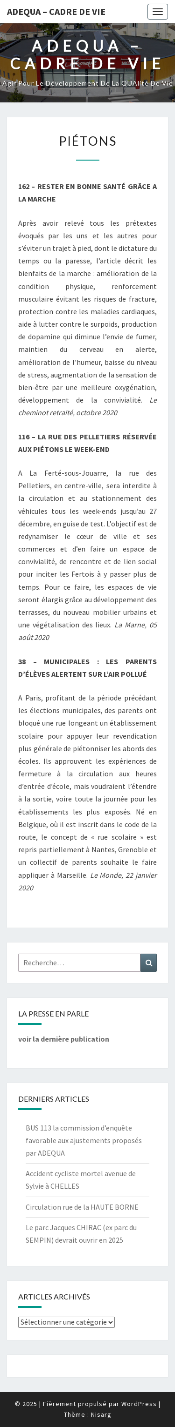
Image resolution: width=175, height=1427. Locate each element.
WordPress (139, 1404)
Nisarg (101, 1414)
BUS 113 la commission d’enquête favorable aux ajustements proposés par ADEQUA (84, 1140)
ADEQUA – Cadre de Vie (56, 11)
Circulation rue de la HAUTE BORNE (82, 1207)
